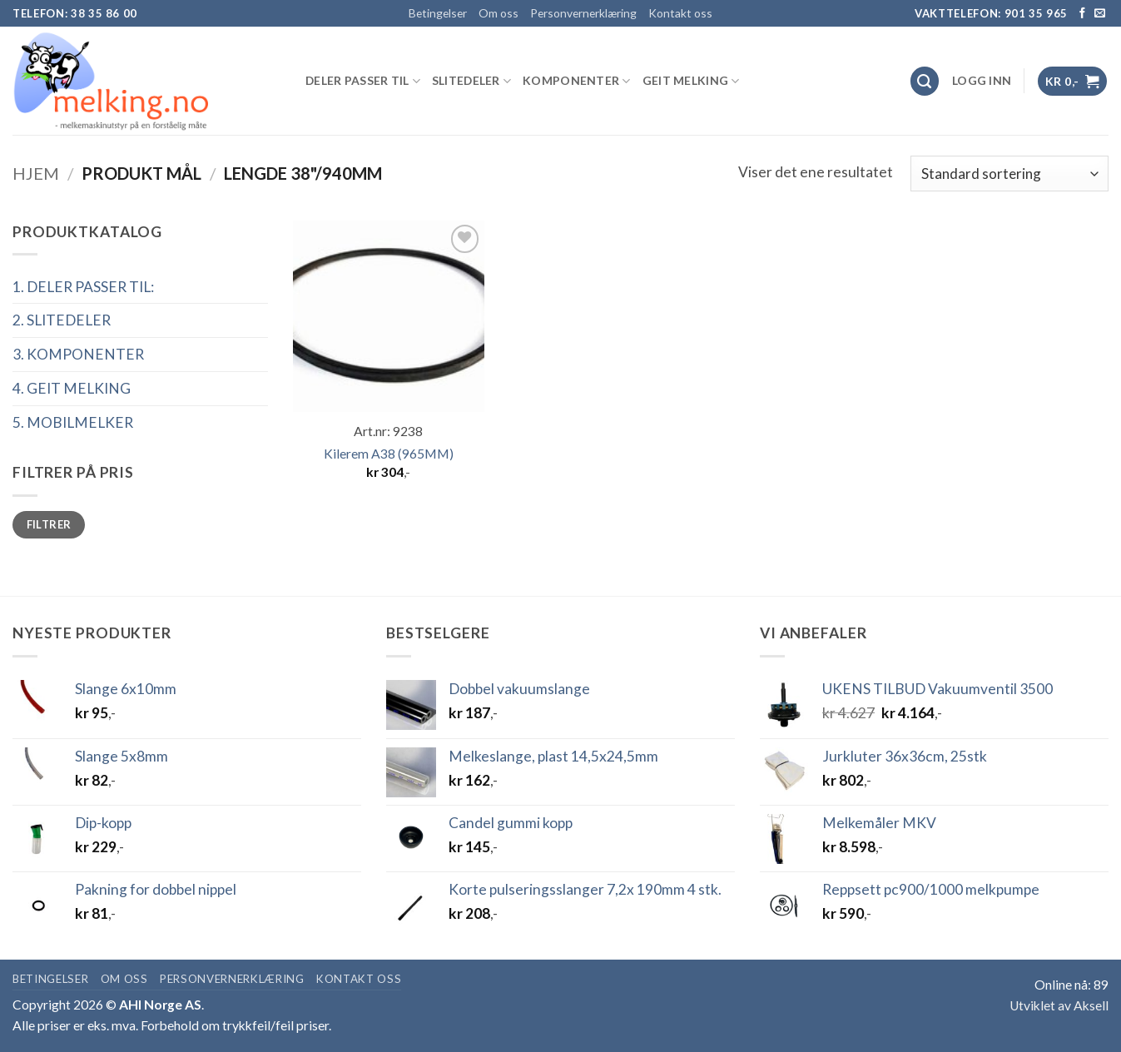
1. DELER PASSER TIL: (83, 286)
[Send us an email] (1099, 13)
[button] (981, 80)
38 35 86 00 (104, 13)
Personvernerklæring (583, 13)
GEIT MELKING (691, 81)
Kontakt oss (680, 13)
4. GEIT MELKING (71, 388)
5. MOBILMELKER (72, 422)
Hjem (35, 173)
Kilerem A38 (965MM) (389, 453)
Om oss (498, 13)
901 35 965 (1036, 13)
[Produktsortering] (1009, 173)
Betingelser (438, 13)
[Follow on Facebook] (1082, 13)
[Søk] (925, 81)
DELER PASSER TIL (362, 81)
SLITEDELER (471, 81)
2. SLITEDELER (61, 320)
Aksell (1091, 1005)
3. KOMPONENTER (78, 354)
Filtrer (49, 524)
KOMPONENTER (577, 81)
